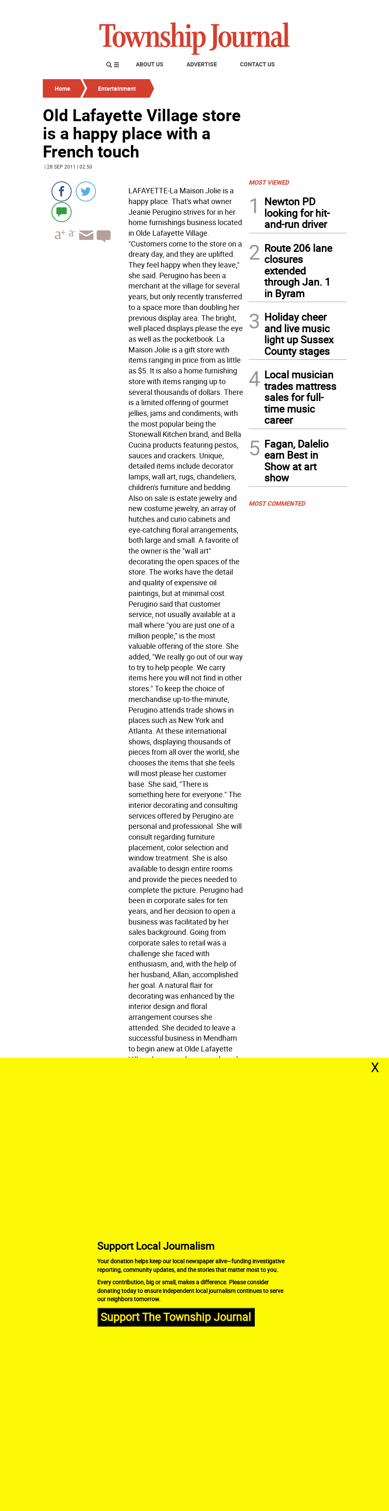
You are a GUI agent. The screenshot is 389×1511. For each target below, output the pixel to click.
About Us (149, 64)
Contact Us (257, 64)
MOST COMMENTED (277, 503)
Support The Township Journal (175, 1316)
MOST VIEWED (269, 182)
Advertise (201, 64)
